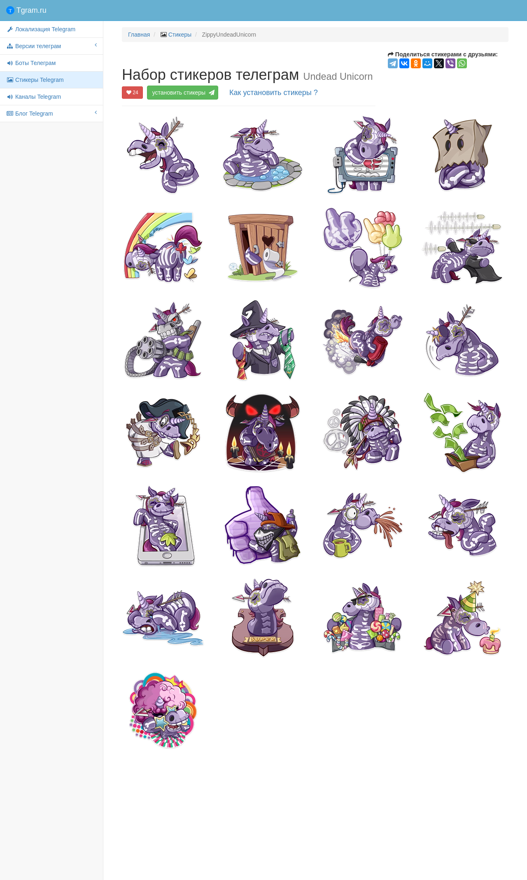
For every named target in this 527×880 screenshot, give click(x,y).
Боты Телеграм (31, 63)
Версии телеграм (51, 45)
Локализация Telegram (40, 29)
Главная (139, 34)
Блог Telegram (51, 113)
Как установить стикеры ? (273, 92)
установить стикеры (183, 92)
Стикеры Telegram (35, 80)
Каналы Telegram (33, 96)
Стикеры (179, 34)
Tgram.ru (26, 10)
